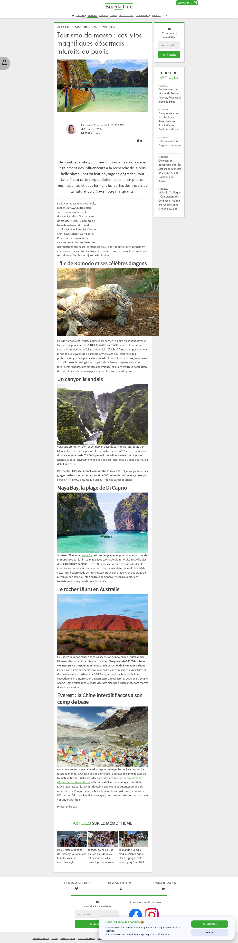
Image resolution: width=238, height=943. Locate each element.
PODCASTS (103, 15)
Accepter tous (210, 924)
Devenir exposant (68, 938)
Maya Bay (87, 555)
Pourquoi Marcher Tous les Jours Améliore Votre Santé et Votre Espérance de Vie (168, 121)
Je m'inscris (169, 54)
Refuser (210, 932)
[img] (138, 140)
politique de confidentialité (155, 934)
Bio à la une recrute (86, 938)
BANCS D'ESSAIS (126, 15)
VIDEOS (113, 15)
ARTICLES (80, 15)
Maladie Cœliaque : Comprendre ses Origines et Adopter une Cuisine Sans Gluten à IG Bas (169, 201)
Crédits (55, 938)
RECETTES (156, 15)
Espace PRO (187, 3)
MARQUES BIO (142, 15)
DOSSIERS (92, 15)
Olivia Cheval (92, 125)
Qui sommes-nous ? (40, 938)
